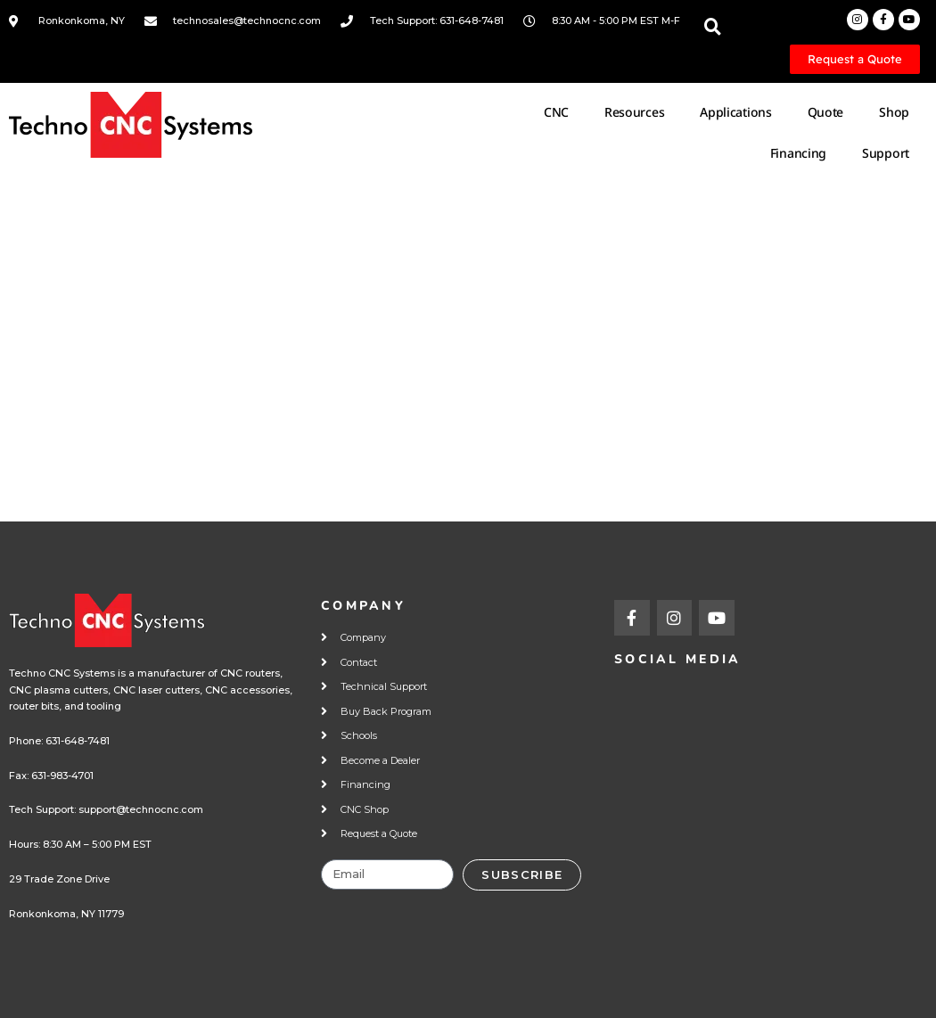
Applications (735, 111)
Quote (826, 111)
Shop (894, 111)
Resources (634, 111)
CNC (556, 111)
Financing (798, 152)
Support (885, 152)
